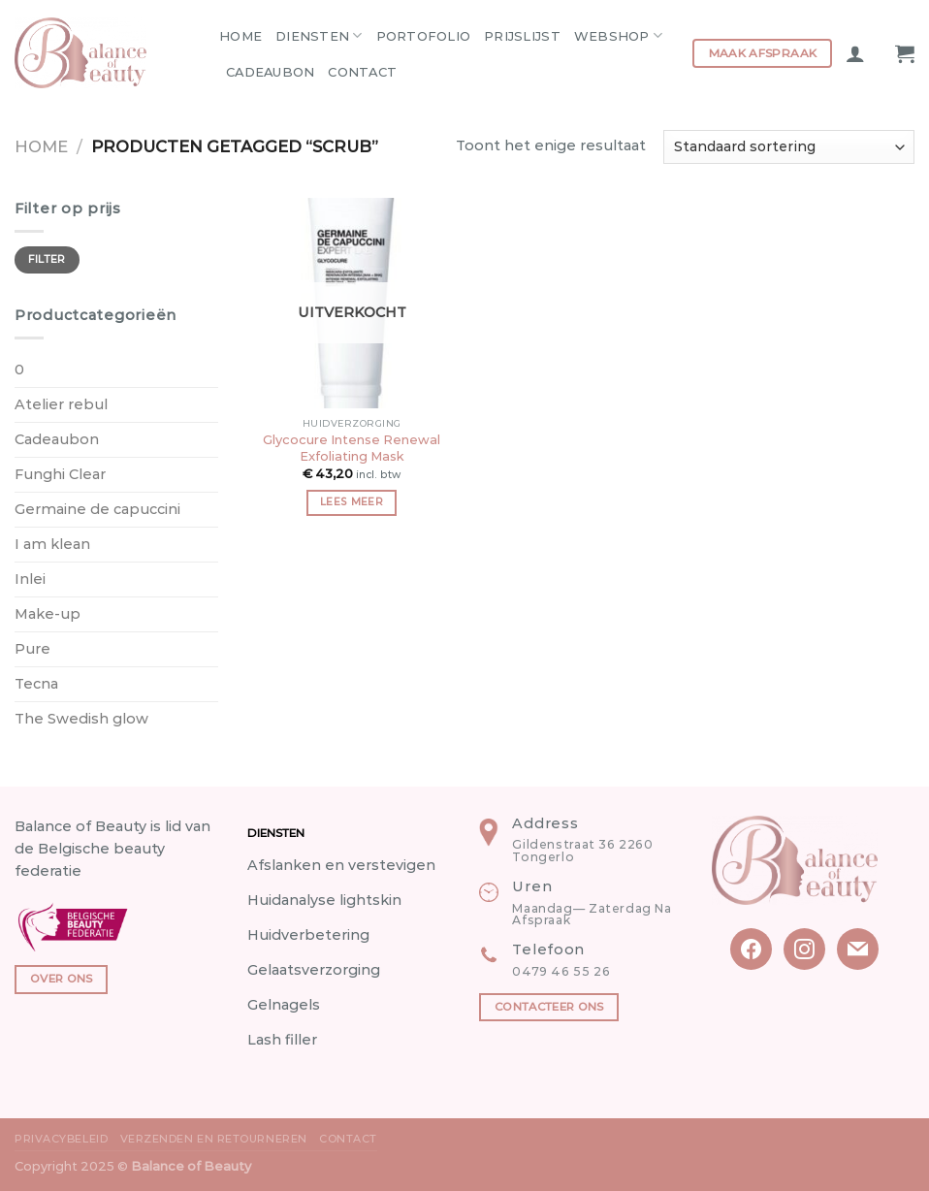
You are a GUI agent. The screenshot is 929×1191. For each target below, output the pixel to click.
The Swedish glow (81, 718)
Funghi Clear (60, 474)
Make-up (47, 614)
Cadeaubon (270, 72)
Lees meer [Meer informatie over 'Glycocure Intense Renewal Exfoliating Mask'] (351, 502)
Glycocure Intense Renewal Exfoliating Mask (351, 448)
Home (240, 36)
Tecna (36, 683)
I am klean (52, 544)
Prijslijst (522, 36)
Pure (32, 649)
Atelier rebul (61, 404)
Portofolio (423, 36)
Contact (362, 72)
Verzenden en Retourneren (213, 1138)
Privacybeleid (61, 1138)
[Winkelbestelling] (788, 147)
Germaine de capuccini (97, 509)
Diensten (319, 35)
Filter (47, 259)
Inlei (30, 579)
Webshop (618, 35)
